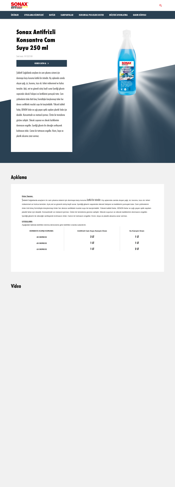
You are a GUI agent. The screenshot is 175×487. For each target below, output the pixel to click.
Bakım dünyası (139, 14)
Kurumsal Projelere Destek (91, 14)
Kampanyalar (67, 14)
